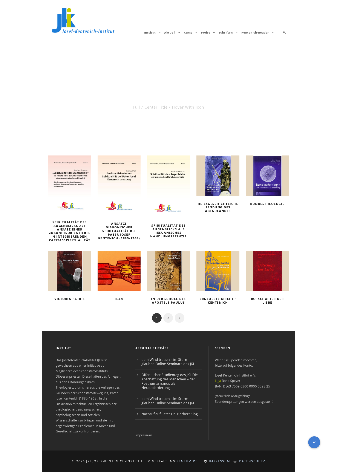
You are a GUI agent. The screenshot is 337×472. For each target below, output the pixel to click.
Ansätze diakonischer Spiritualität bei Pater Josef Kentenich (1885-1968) (119, 230)
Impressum (143, 435)
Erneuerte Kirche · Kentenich (218, 300)
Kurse (188, 32)
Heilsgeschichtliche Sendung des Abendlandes (218, 207)
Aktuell (169, 32)
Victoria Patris (69, 299)
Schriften (226, 32)
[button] (314, 442)
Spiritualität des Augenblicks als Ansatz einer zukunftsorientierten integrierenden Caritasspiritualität (69, 231)
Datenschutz (252, 461)
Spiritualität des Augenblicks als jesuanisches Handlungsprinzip (168, 230)
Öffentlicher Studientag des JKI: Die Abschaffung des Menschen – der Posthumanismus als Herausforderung (169, 381)
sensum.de (187, 461)
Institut (150, 32)
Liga (218, 380)
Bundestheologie (267, 204)
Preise (205, 32)
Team (119, 299)
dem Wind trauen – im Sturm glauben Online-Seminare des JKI (167, 361)
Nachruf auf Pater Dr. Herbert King (169, 414)
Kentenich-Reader (255, 32)
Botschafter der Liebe (267, 300)
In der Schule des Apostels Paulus (168, 300)
